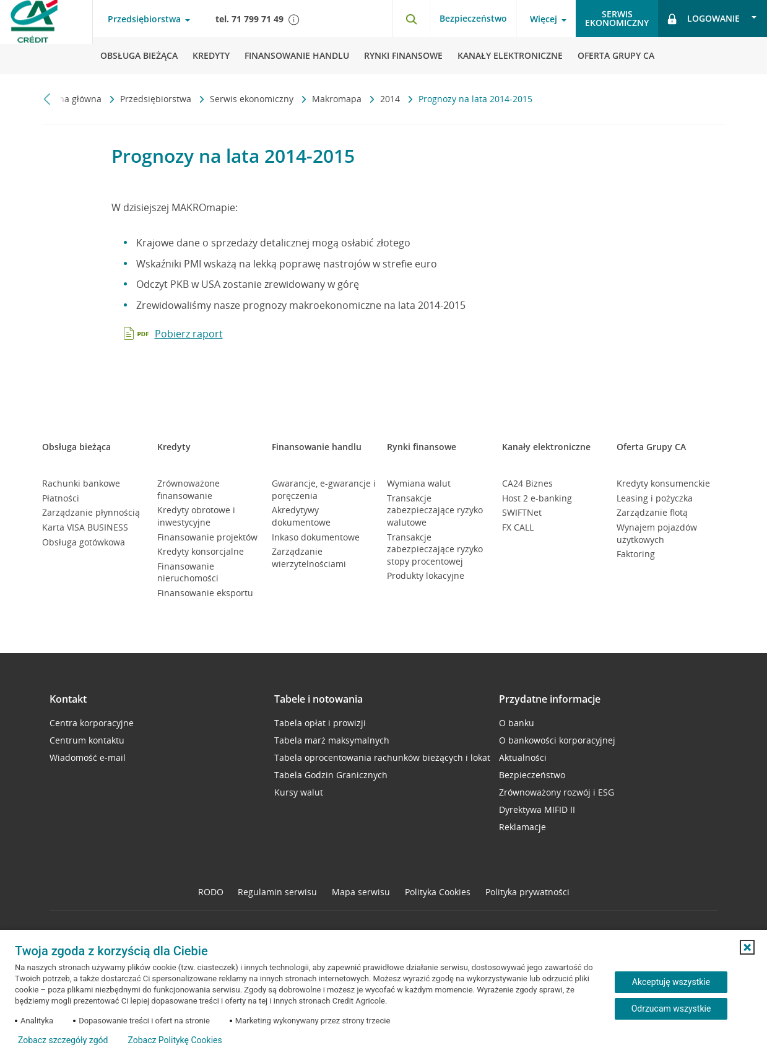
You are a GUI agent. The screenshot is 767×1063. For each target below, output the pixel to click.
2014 (391, 99)
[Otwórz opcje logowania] (712, 18)
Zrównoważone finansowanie (188, 489)
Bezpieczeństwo (473, 18)
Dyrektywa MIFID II (537, 809)
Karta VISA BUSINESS (85, 527)
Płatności (60, 498)
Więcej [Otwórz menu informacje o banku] (543, 19)
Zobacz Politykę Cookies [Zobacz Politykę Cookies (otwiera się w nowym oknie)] (175, 1040)
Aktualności (523, 757)
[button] (747, 947)
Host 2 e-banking (537, 498)
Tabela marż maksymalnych (331, 740)
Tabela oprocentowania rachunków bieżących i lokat (382, 757)
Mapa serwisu (361, 892)
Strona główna (73, 99)
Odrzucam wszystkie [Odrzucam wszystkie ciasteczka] (671, 1008)
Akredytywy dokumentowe (301, 516)
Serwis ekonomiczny (253, 99)
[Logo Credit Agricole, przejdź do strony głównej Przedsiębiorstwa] (46, 37)
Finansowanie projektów (207, 537)
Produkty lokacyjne (425, 575)
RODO (210, 892)
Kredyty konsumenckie (663, 483)
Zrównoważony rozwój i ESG (556, 792)
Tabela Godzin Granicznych (331, 775)
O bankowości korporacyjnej (557, 740)
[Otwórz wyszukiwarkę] (411, 18)
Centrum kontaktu (87, 740)
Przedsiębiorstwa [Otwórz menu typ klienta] (144, 19)
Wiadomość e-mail (88, 757)
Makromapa (338, 99)
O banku (516, 723)
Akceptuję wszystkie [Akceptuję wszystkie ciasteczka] (671, 982)
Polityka (437, 892)
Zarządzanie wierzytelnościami (309, 557)
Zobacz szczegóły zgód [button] (63, 1040)
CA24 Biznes (527, 483)
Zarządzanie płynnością (91, 512)
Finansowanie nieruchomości (188, 572)
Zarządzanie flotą (652, 512)
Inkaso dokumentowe (316, 537)
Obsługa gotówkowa (83, 542)
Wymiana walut (419, 483)
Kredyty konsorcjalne (200, 551)
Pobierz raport (189, 334)
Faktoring (636, 554)
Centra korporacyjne (92, 723)
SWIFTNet (522, 512)
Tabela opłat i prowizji (320, 723)
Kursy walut (298, 792)
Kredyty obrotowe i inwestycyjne (196, 516)
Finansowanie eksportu (205, 593)
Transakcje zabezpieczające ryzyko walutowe (435, 510)
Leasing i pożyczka (655, 498)
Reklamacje (522, 827)
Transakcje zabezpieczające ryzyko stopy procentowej (435, 549)
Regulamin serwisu (277, 892)
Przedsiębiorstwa (157, 99)
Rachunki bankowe (81, 483)
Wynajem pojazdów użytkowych (657, 533)
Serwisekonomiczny (617, 18)
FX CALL (518, 527)
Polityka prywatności (527, 892)
